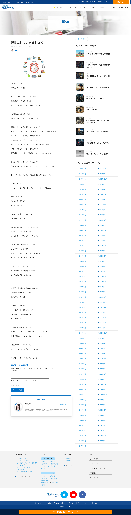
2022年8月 (82, 281)
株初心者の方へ (60, 7)
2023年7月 (102, 251)
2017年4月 (82, 446)
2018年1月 (102, 420)
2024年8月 (82, 220)
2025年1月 (102, 204)
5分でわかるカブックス (77, 7)
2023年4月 (82, 261)
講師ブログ (81, 1)
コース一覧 (44, 454)
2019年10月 (83, 369)
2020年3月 (102, 353)
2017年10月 (83, 430)
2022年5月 (102, 287)
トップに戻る (82, 39)
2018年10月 (83, 400)
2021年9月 (102, 307)
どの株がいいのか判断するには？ (27, 463)
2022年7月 (102, 281)
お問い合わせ (89, 1)
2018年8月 (82, 405)
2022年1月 (102, 297)
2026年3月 (102, 169)
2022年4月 (82, 292)
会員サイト (108, 1)
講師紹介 (103, 7)
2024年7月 (102, 220)
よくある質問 (98, 1)
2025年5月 (102, 194)
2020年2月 (82, 359)
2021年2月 (82, 328)
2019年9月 (102, 369)
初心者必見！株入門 (23, 458)
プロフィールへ (63, 405)
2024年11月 (103, 210)
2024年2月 (82, 235)
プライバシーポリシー (83, 503)
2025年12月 (83, 179)
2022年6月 (82, 287)
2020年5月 (102, 348)
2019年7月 (102, 374)
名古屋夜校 (54, 464)
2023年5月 (102, 256)
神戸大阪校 (51, 466)
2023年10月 (83, 246)
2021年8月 (82, 312)
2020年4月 (82, 353)
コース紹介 (92, 7)
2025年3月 (102, 199)
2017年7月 (102, 436)
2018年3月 (102, 415)
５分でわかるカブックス (23, 476)
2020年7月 (102, 343)
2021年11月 (103, 302)
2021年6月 (82, 317)
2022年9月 (102, 276)
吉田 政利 (69, 460)
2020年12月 (83, 333)
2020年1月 (102, 359)
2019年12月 (83, 364)
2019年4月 (82, 384)
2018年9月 (102, 400)
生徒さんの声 (123, 7)
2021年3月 (102, 323)
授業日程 (112, 7)
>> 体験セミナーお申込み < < (65, 512)
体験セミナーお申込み (59, 503)
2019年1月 (102, 389)
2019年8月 (82, 374)
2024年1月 (102, 235)
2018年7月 (102, 405)
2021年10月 (83, 307)
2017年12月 (83, 425)
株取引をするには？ (23, 460)
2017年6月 (82, 441)
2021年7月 (102, 312)
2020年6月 (82, 348)
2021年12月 (83, 302)
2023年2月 (82, 266)
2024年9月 (102, 215)
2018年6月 (82, 410)
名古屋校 (44, 464)
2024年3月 (102, 230)
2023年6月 (82, 256)
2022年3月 (102, 292)
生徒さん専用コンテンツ (97, 468)
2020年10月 (83, 338)
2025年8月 (82, 189)
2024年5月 (102, 225)
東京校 (43, 461)
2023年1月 (102, 266)
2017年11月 (103, 425)
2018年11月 (103, 394)
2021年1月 (102, 328)
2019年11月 (103, 364)
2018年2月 (82, 420)
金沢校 (43, 466)
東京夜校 (52, 461)
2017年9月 (102, 430)
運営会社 (93, 473)
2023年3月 (102, 261)
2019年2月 (82, 389)
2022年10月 (83, 276)
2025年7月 (102, 189)
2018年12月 (83, 394)
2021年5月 (102, 317)
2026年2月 (82, 174)
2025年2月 (82, 204)
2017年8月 (82, 436)
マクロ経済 (20, 469)
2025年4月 (82, 199)
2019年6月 (82, 379)
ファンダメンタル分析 (23, 467)
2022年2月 (82, 297)
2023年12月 (83, 240)
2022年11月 (103, 271)
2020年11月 (103, 333)
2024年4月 (82, 230)
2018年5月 (102, 410)
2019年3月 (102, 384)
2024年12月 (83, 210)
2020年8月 (82, 343)
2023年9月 (102, 246)
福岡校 (43, 468)
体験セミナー (94, 454)
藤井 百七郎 (69, 458)
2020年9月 (102, 338)
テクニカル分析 (21, 465)
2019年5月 (102, 379)
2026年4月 (82, 169)
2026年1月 (102, 174)
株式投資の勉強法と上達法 (25, 471)
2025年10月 (83, 184)
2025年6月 (82, 194)
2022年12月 (83, 271)
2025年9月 (102, 184)
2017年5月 (102, 441)
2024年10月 (83, 215)
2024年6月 (82, 225)
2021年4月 (82, 323)
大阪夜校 (55, 483)
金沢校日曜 (44, 480)
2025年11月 (103, 179)
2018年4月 (82, 415)
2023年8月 (82, 251)
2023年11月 (103, 240)
